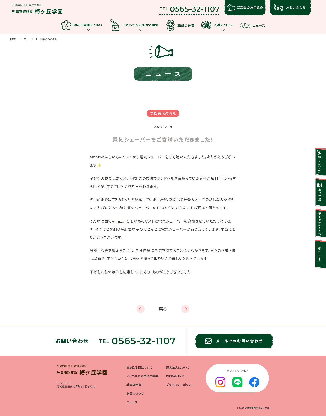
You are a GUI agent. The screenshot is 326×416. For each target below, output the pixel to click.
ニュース (29, 39)
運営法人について (178, 367)
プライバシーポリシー (180, 385)
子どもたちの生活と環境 (142, 376)
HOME (14, 39)
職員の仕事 (133, 385)
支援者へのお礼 (49, 39)
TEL (189, 8)
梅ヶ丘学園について (139, 367)
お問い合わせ (175, 376)
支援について (135, 393)
